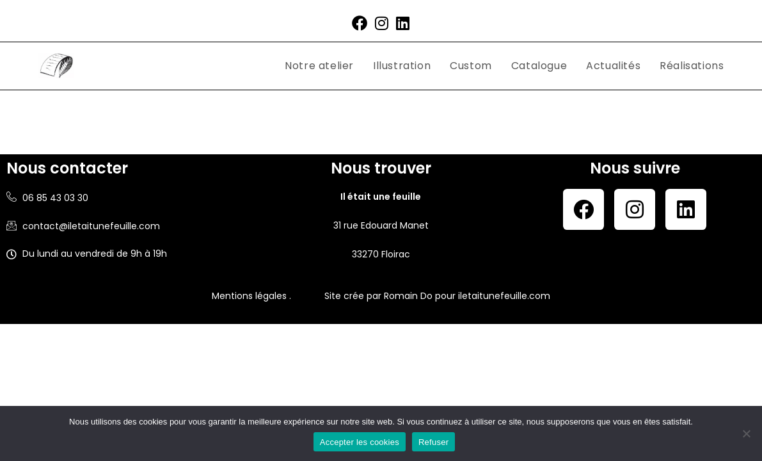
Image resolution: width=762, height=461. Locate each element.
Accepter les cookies (359, 442)
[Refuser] (746, 433)
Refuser (433, 442)
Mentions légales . (251, 295)
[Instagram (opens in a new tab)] (381, 23)
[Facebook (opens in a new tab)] (359, 23)
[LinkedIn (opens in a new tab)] (402, 23)
